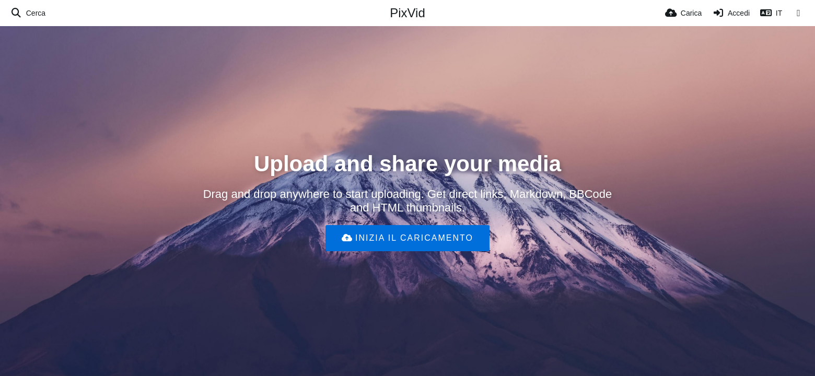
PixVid (407, 13)
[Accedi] (731, 13)
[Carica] (683, 13)
